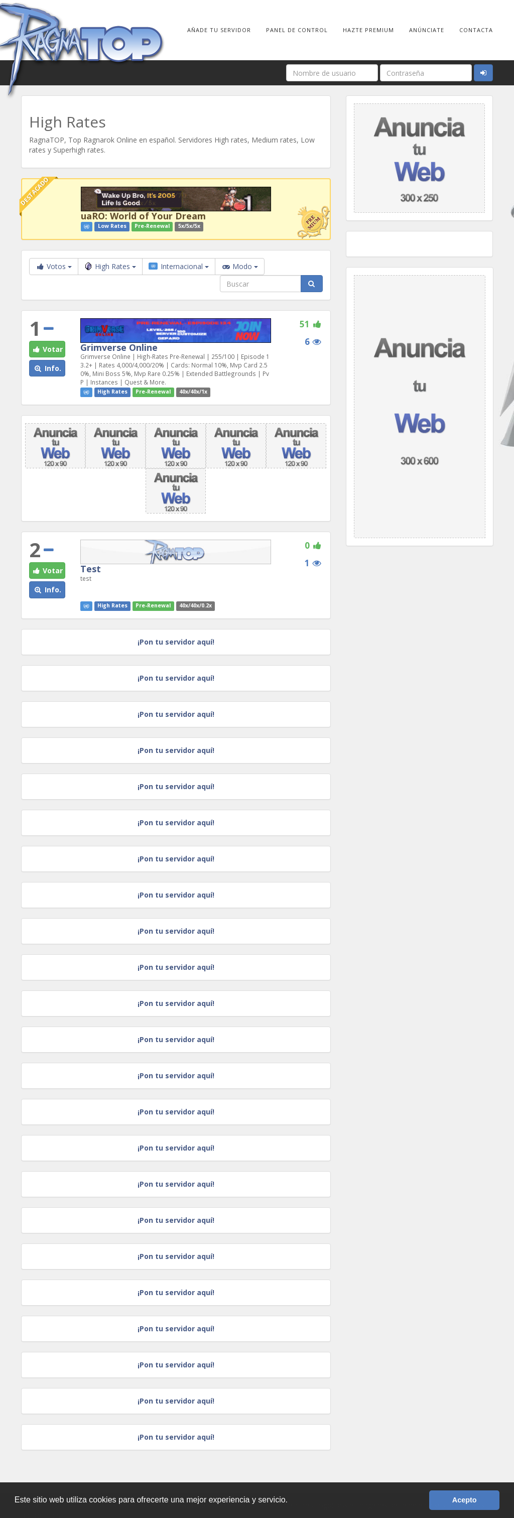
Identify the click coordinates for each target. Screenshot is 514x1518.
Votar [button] (47, 349)
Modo (239, 267)
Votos (54, 266)
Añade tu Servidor (219, 30)
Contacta (476, 30)
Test (90, 569)
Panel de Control (297, 30)
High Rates (110, 266)
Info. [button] (47, 368)
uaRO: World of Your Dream (143, 216)
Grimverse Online (119, 347)
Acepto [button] (464, 1500)
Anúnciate (426, 30)
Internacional (179, 266)
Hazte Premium (368, 30)
